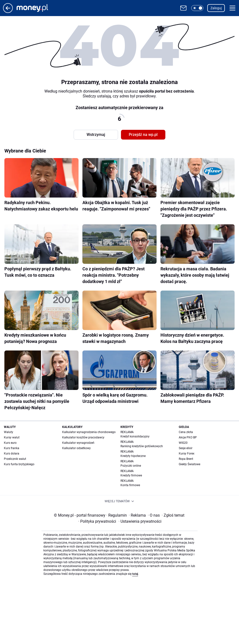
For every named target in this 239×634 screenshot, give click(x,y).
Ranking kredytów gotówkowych (141, 446)
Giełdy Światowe (189, 464)
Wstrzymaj (96, 134)
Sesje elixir (185, 448)
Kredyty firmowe (131, 475)
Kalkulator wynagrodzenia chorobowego (89, 432)
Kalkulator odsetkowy (76, 448)
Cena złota (186, 432)
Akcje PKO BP (188, 437)
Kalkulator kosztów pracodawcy (83, 437)
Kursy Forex (186, 453)
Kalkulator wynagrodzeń (78, 443)
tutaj (135, 574)
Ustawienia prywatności (140, 521)
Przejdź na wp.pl (143, 134)
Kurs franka (11, 448)
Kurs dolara (11, 453)
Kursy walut (12, 437)
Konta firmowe (130, 485)
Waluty (8, 432)
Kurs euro (10, 443)
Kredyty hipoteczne (133, 456)
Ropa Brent (186, 459)
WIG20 (183, 443)
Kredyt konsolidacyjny (134, 436)
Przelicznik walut (15, 459)
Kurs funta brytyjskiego (19, 464)
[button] (197, 8)
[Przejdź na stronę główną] (8, 11)
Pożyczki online (130, 465)
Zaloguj (216, 8)
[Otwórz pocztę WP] (183, 8)
